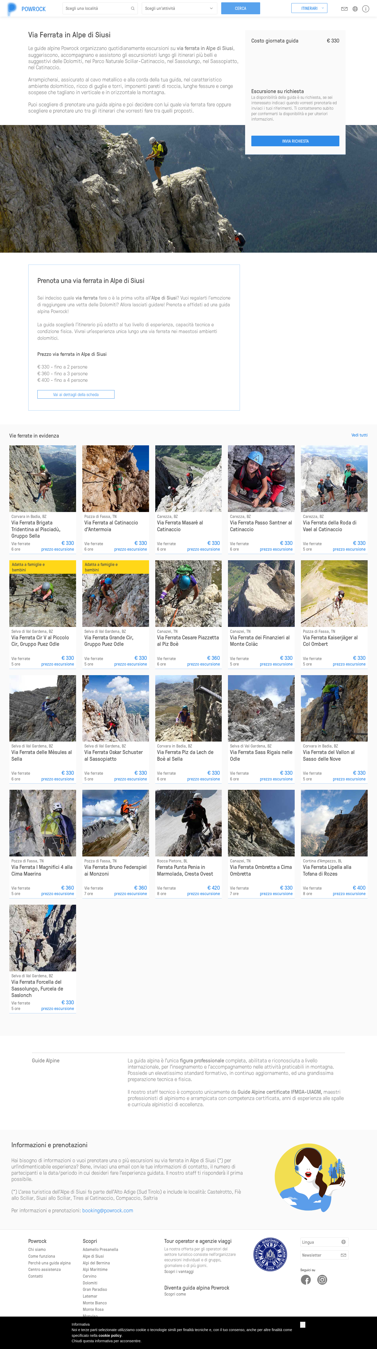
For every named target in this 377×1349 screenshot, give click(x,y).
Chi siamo (37, 1249)
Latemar (90, 1295)
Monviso (90, 1315)
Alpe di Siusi (93, 1255)
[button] (302, 1325)
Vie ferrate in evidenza (34, 435)
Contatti (35, 1275)
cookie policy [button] (110, 1335)
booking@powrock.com (107, 1209)
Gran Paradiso (95, 1289)
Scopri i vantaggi (179, 1271)
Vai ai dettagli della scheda (76, 394)
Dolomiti (90, 1282)
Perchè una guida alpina (49, 1262)
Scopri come (175, 1293)
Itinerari (309, 8)
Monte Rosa (93, 1309)
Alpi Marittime (95, 1269)
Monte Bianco (95, 1302)
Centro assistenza (44, 1269)
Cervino (89, 1275)
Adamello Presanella (100, 1249)
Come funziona (41, 1255)
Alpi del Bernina (96, 1262)
